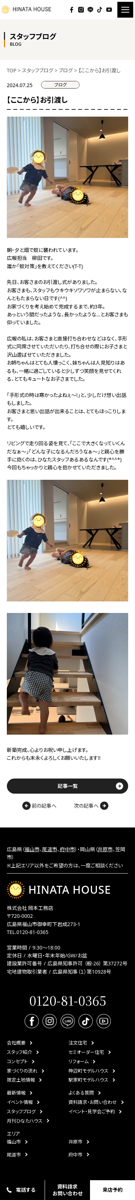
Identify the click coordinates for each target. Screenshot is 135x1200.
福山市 (32, 849)
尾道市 (49, 849)
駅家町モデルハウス (88, 1080)
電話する (25, 1189)
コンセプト (17, 1061)
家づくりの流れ (22, 1071)
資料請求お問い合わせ (67, 1189)
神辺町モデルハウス (88, 1071)
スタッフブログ (21, 1111)
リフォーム (78, 1061)
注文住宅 (77, 1042)
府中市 (67, 849)
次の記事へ (91, 806)
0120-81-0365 (32, 932)
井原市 (105, 849)
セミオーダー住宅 (86, 1052)
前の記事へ (39, 806)
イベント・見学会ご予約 (91, 1111)
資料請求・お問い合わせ (92, 1102)
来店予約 (113, 1189)
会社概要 (16, 1042)
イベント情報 (20, 1102)
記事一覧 (68, 785)
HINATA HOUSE (59, 890)
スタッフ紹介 (19, 1052)
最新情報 (16, 1093)
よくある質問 (81, 1093)
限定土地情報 (21, 1080)
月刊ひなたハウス (24, 1121)
